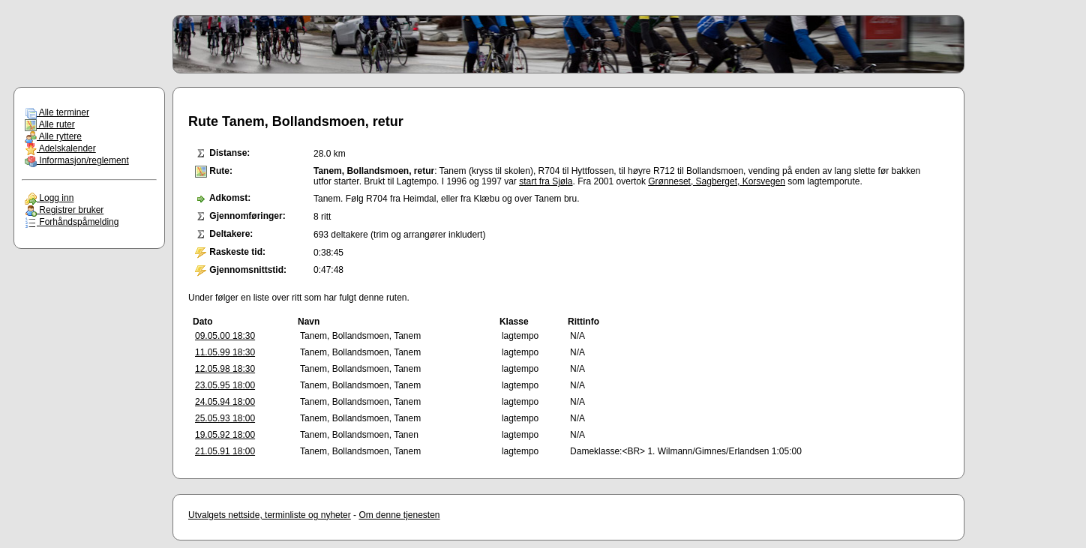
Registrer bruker (64, 210)
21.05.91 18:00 (225, 451)
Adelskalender (60, 148)
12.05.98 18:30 (225, 369)
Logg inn (49, 198)
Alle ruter (50, 124)
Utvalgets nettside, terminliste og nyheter (269, 515)
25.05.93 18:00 (225, 418)
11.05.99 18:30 (225, 352)
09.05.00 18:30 (225, 336)
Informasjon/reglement (77, 160)
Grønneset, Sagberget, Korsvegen (716, 181)
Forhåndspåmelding (71, 222)
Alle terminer (57, 112)
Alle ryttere (53, 136)
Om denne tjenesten (399, 515)
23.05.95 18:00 (225, 385)
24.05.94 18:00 (225, 402)
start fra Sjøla (545, 181)
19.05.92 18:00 (225, 435)
